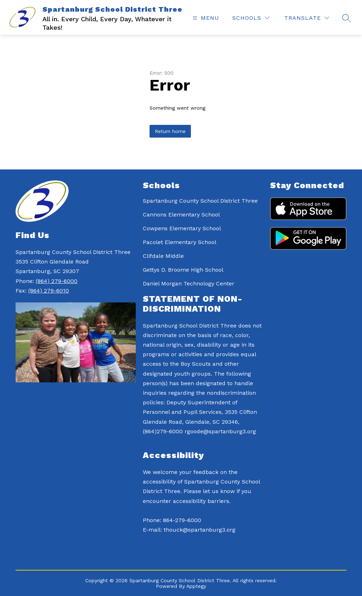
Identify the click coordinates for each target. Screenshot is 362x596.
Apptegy (196, 586)
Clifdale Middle (163, 256)
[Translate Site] (306, 17)
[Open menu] (205, 17)
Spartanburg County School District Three (200, 200)
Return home (170, 131)
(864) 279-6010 (48, 290)
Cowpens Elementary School (182, 228)
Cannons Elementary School (181, 214)
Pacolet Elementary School (179, 242)
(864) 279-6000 (56, 281)
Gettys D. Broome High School (183, 269)
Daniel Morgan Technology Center (188, 283)
